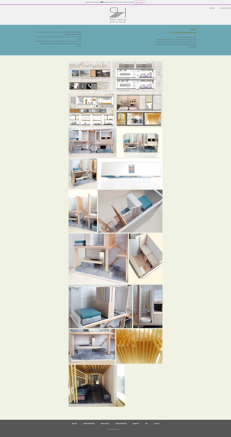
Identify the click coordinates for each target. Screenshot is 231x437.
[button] (88, 423)
